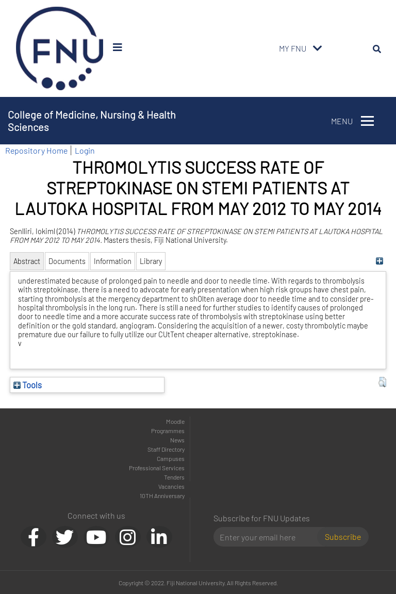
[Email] (269, 537)
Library (151, 261)
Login (85, 150)
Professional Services (157, 467)
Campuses (171, 458)
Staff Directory (166, 449)
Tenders (174, 477)
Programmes (168, 430)
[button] (382, 382)
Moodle (175, 421)
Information (112, 261)
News (177, 439)
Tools (27, 385)
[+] (380, 261)
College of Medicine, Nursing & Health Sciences (92, 120)
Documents (67, 261)
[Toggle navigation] (317, 48)
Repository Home (36, 150)
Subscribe (343, 536)
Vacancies (171, 486)
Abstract (26, 261)
